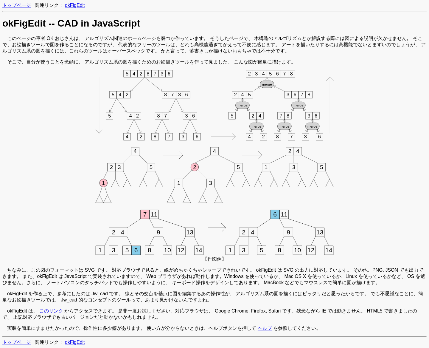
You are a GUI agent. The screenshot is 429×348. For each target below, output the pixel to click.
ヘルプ (265, 328)
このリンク (51, 310)
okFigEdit (75, 5)
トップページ (16, 5)
